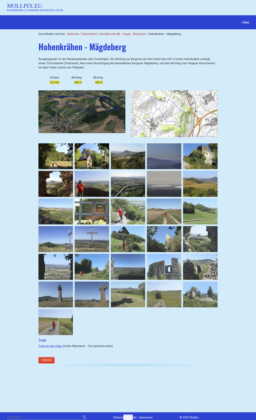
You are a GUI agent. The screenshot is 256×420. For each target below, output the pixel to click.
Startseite (73, 34)
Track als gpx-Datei (50, 346)
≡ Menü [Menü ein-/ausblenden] (245, 22)
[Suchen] (84, 417)
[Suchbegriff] (46, 418)
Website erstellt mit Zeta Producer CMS (224, 417)
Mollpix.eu (24, 5)
